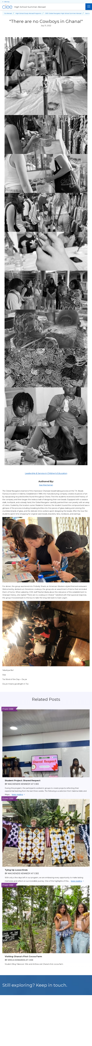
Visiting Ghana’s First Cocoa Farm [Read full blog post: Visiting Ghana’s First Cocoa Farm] (23, 956)
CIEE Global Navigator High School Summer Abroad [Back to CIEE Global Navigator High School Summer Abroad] (63, 13)
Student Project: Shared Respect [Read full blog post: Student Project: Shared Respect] (22, 780)
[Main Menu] (88, 6)
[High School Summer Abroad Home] (42, 7)
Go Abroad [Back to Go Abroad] (8, 13)
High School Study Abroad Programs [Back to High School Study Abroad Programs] (28, 13)
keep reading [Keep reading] (17, 794)
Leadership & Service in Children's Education (46, 473)
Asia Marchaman (46, 485)
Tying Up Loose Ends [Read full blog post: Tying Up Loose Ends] (16, 870)
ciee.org (6, 2)
